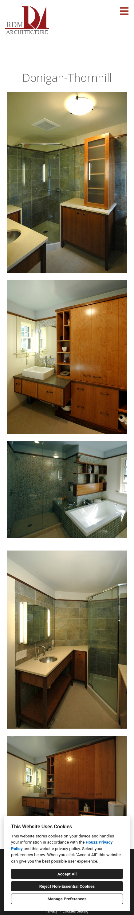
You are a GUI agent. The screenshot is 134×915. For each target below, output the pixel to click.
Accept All (67, 873)
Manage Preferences (67, 898)
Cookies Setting (76, 911)
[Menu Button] (124, 11)
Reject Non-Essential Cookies (67, 886)
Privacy (52, 911)
